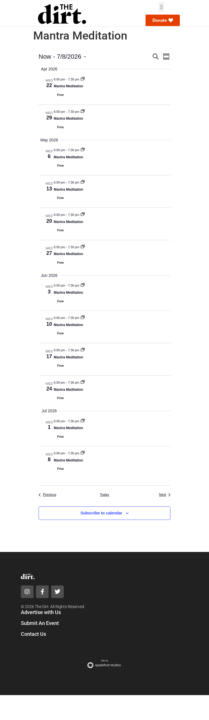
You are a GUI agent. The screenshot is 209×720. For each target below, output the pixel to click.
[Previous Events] (47, 494)
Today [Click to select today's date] (104, 495)
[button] (161, 7)
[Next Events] (164, 494)
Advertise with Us (41, 612)
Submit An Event (40, 623)
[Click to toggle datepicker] (62, 56)
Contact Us (33, 634)
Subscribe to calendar (101, 513)
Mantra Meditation (68, 86)
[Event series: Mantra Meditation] (83, 79)
